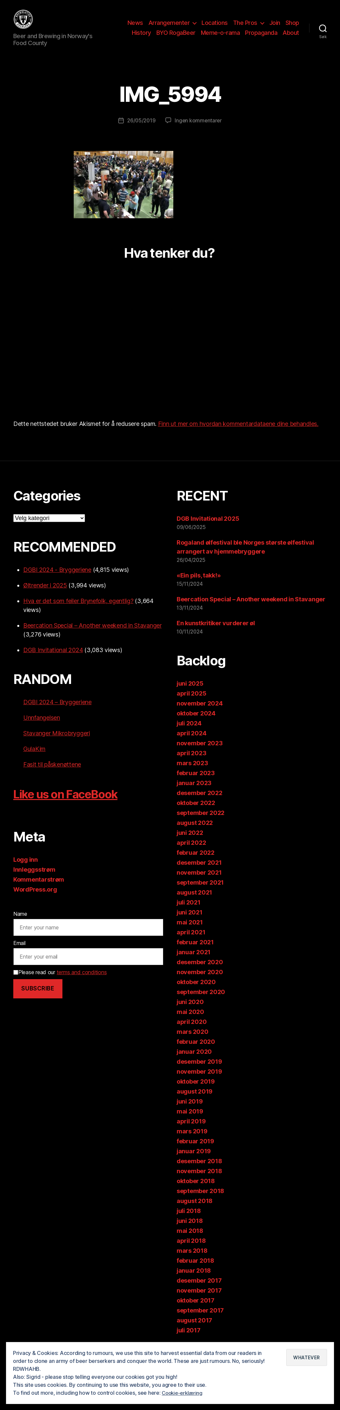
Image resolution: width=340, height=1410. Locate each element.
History (141, 37)
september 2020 (201, 1001)
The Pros (245, 27)
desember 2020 (200, 972)
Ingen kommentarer (199, 130)
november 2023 (200, 753)
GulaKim (34, 758)
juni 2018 (190, 1230)
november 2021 (199, 882)
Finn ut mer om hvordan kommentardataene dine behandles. (238, 433)
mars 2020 (193, 1041)
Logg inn (25, 869)
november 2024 (200, 713)
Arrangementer (169, 27)
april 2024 (191, 743)
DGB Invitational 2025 (208, 528)
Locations (215, 27)
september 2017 (200, 1320)
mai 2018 (190, 1240)
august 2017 (194, 1330)
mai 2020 (190, 1021)
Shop (292, 27)
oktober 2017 (195, 1310)
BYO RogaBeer (176, 37)
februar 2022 (195, 862)
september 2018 (200, 1200)
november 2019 (199, 1081)
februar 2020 (196, 1051)
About (291, 37)
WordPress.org (35, 899)
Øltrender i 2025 (45, 595)
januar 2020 (194, 1061)
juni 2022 (190, 842)
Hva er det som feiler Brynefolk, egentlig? (78, 610)
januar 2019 (194, 1161)
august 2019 (194, 1101)
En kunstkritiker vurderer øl (216, 633)
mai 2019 (190, 1121)
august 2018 (194, 1210)
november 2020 (200, 981)
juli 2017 (189, 1340)
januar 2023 (194, 792)
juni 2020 (190, 1011)
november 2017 (199, 1300)
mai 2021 (190, 932)
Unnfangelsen (41, 727)
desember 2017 (199, 1290)
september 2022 (200, 822)
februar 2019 (195, 1151)
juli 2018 (189, 1220)
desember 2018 (199, 1171)
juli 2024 (189, 733)
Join (274, 27)
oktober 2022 (196, 812)
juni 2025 (190, 693)
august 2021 (194, 902)
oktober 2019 (196, 1091)
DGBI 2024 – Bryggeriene (57, 711)
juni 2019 (190, 1111)
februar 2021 (195, 952)
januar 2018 (194, 1280)
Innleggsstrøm (34, 879)
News (135, 27)
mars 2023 (192, 773)
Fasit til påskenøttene (52, 774)
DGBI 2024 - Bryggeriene (57, 579)
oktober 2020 (196, 991)
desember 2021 (199, 872)
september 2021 (200, 892)
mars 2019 (192, 1141)
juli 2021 (189, 912)
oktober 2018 (196, 1190)
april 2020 (192, 1031)
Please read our (60, 981)
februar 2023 (196, 782)
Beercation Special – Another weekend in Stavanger (92, 635)
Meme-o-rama (220, 37)
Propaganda (261, 37)
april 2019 (191, 1131)
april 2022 (191, 852)
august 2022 (195, 832)
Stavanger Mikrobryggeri (56, 743)
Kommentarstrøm (38, 889)
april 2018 (191, 1250)
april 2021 (191, 942)
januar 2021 (194, 962)
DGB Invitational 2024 (53, 659)
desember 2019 (199, 1071)
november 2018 (199, 1180)
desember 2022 (199, 802)
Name (20, 923)
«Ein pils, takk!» (198, 585)
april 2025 (191, 703)
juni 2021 (190, 922)
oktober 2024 (196, 723)
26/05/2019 (141, 130)
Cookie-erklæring (183, 1393)
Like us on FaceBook (74, 803)
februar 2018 (195, 1270)
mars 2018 (192, 1260)
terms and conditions (82, 981)
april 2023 (191, 763)
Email (19, 953)
